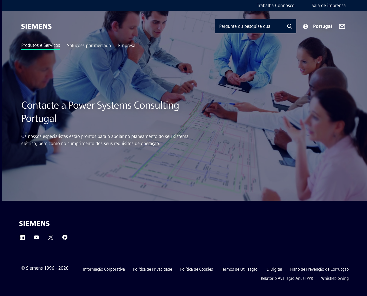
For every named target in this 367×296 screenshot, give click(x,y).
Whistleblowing (335, 278)
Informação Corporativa (104, 269)
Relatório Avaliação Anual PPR (287, 278)
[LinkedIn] (22, 239)
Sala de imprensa (329, 5)
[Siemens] (36, 26)
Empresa (126, 45)
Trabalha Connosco (276, 5)
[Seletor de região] (317, 26)
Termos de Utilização (239, 269)
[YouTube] (36, 239)
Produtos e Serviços (40, 45)
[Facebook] (65, 239)
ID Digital (274, 269)
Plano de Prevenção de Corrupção (319, 269)
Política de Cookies (196, 269)
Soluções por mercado (89, 45)
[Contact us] (342, 26)
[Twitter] (51, 239)
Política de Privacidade (152, 269)
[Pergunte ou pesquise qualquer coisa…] (249, 26)
